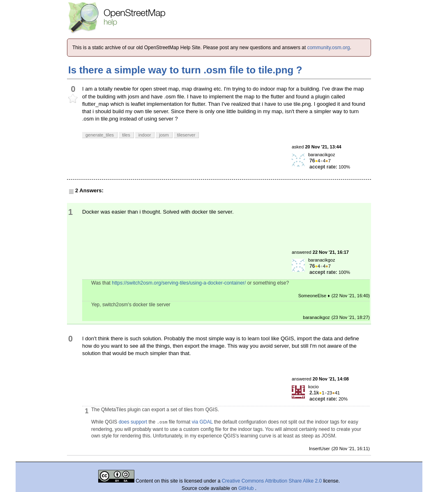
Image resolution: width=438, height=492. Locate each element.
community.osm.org (328, 47)
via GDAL (202, 422)
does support (133, 422)
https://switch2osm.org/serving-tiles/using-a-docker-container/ (179, 283)
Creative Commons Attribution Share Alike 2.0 (272, 481)
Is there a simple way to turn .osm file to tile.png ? (185, 69)
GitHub (246, 488)
